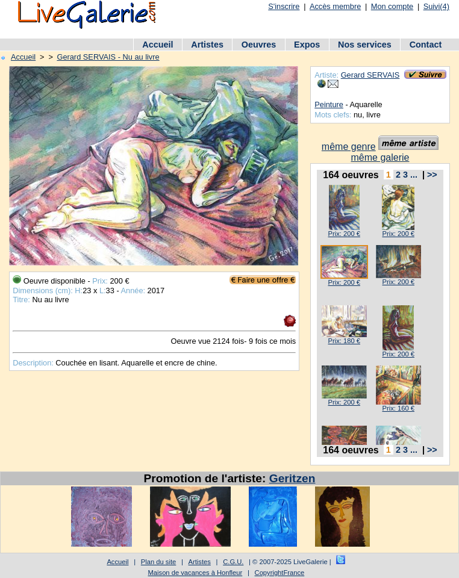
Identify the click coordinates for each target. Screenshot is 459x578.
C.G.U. (233, 561)
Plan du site (158, 561)
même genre (349, 146)
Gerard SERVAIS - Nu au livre (108, 56)
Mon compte (392, 6)
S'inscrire (283, 6)
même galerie (380, 157)
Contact (426, 44)
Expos (307, 44)
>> (432, 174)
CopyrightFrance (280, 572)
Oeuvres (259, 44)
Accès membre (335, 6)
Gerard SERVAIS (370, 74)
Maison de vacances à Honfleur (195, 572)
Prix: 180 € (344, 340)
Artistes (207, 44)
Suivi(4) (436, 6)
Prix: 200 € (344, 233)
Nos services (365, 44)
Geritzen (292, 478)
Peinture (328, 104)
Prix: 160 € (398, 408)
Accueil (157, 44)
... (413, 174)
